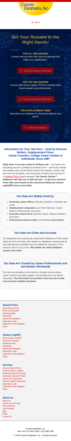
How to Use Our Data (11, 403)
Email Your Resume (11, 311)
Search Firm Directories (12, 379)
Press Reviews (9, 406)
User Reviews (8, 408)
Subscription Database (35, 130)
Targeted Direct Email (14, 176)
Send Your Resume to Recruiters (35, 73)
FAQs (5, 326)
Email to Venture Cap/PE (13, 371)
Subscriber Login (10, 321)
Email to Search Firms (12, 368)
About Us (6, 401)
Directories (7, 316)
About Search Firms (11, 308)
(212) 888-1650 (47, 431)
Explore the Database (12, 319)
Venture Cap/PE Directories (14, 381)
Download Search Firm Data (14, 373)
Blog (4, 411)
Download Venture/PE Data (14, 376)
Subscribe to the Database (14, 324)
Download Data (9, 313)
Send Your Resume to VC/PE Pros (35, 102)
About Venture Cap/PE (12, 338)
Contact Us (7, 416)
